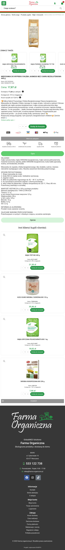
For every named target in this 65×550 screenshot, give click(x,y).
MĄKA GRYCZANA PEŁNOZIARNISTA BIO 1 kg (32, 339)
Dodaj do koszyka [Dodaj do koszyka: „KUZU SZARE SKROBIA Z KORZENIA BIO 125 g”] (37, 310)
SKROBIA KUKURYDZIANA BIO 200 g (32, 381)
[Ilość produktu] (6, 71)
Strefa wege (15, 15)
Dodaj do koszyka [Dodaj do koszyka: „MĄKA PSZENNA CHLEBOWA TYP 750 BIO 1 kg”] (48, 71)
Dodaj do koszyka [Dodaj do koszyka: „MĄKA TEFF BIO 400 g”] (37, 268)
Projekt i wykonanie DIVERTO (32, 547)
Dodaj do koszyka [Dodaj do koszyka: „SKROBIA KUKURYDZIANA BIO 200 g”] (37, 394)
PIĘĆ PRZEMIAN (9, 81)
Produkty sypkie (26, 15)
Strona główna (5, 15)
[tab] (32, 153)
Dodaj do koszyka (37, 126)
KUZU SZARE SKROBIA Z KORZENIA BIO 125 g (32, 297)
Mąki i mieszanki (37, 15)
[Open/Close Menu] (3, 3)
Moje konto (32, 500)
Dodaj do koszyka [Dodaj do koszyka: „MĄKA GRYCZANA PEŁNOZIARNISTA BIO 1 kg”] (19, 71)
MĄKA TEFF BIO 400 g (32, 255)
